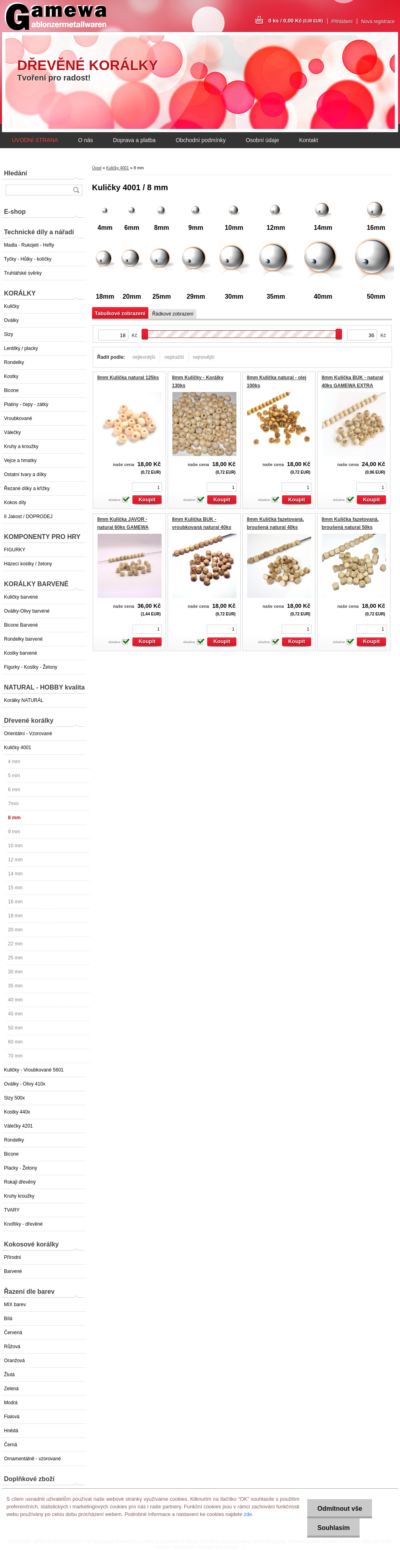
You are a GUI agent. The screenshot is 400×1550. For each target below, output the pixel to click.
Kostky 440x (17, 1112)
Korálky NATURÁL (23, 700)
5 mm (14, 775)
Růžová (12, 1346)
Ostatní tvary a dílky (25, 474)
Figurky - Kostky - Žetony (30, 667)
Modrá (11, 1402)
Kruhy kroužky (19, 1196)
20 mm (15, 930)
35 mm (15, 986)
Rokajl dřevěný (20, 1182)
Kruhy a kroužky (21, 446)
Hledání (15, 173)
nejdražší (174, 357)
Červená (13, 1332)
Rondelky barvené (23, 639)
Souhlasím (333, 1527)
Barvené (13, 1271)
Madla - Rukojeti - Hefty (29, 245)
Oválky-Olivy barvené (27, 611)
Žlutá (9, 1374)
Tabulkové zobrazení (120, 313)
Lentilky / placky (21, 348)
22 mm (15, 944)
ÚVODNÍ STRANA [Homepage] (35, 140)
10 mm (15, 845)
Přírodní (12, 1257)
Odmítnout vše (339, 1508)
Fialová (12, 1416)
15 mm (15, 888)
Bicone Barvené (21, 625)
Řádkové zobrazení (172, 314)
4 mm (14, 761)
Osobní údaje (262, 140)
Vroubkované (18, 418)
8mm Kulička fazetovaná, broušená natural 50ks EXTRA (350, 527)
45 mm (15, 1014)
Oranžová (14, 1360)
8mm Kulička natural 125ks (128, 377)
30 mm (15, 972)
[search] (76, 190)
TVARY (12, 1210)
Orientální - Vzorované (28, 733)
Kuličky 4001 (17, 747)
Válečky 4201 (18, 1126)
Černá (10, 1444)
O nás (85, 140)
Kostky (11, 376)
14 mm (15, 874)
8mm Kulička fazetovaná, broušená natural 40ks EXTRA (275, 527)
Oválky (11, 320)
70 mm (15, 1056)
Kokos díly (15, 502)
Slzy (8, 334)
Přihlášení (342, 21)
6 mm (14, 789)
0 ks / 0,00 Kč (295, 21)
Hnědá (11, 1430)
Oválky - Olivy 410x (24, 1084)
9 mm (14, 831)
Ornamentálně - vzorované (32, 1459)
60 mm (15, 1042)
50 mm (15, 1028)
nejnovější (203, 357)
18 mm (15, 916)
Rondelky (14, 362)
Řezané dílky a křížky (27, 488)
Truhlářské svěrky (23, 273)
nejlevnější (143, 357)
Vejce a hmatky (20, 460)
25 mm (15, 958)
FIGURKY (14, 550)
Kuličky (11, 306)
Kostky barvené (20, 653)
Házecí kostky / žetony (28, 564)
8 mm (14, 817)
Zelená (11, 1388)
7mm (13, 803)
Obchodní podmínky (201, 140)
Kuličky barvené (21, 597)
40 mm (15, 1000)
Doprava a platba (134, 140)
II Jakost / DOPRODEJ (28, 516)
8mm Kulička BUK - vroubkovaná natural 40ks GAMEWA (201, 527)
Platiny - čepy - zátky (26, 404)
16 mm (15, 902)
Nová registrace (378, 21)
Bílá (8, 1318)
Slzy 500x (14, 1098)
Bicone (11, 390)
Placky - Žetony (20, 1168)
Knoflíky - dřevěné (23, 1224)
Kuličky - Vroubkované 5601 (34, 1070)
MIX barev (15, 1304)
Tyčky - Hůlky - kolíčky (28, 259)
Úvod (96, 168)
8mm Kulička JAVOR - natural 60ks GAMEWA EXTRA (123, 527)
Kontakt (308, 140)
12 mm (15, 859)
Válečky (12, 432)
